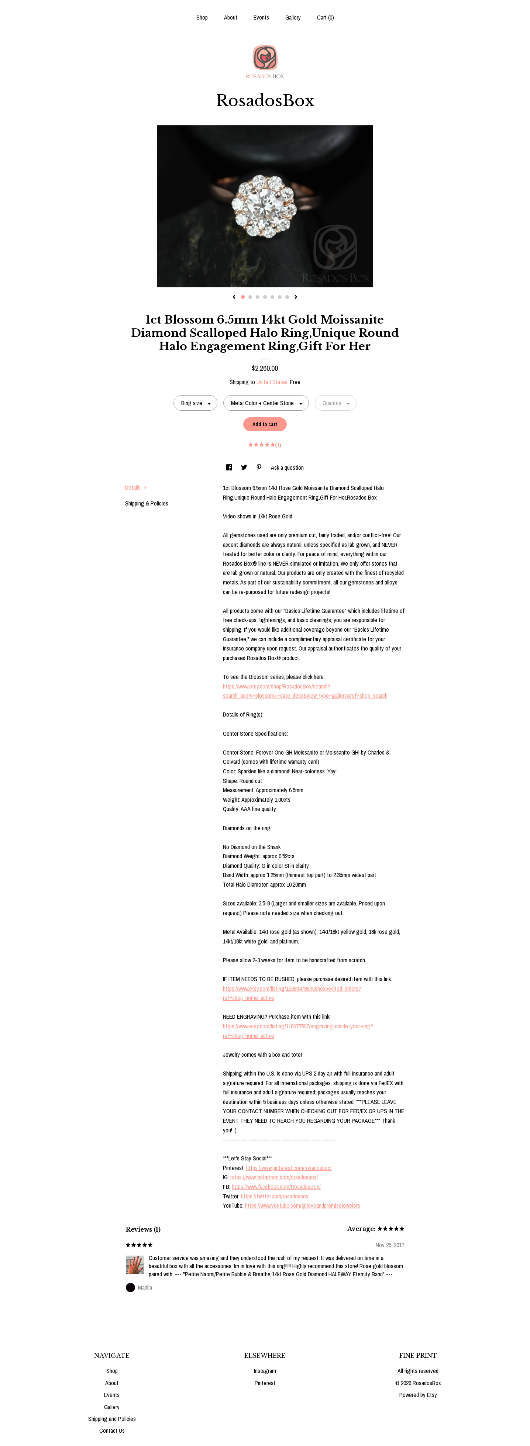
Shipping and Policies (112, 1419)
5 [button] (272, 297)
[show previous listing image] (234, 297)
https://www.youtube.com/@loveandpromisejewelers (302, 1205)
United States (272, 382)
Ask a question (287, 467)
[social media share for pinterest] (260, 467)
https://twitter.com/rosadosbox (275, 1196)
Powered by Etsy (418, 1395)
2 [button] (250, 297)
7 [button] (287, 297)
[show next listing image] (296, 297)
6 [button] (280, 297)
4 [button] (265, 297)
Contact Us (112, 1430)
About (230, 17)
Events (261, 17)
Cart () (325, 17)
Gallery (293, 17)
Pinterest (265, 1383)
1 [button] (243, 297)
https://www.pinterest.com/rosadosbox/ (289, 1168)
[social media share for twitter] (245, 467)
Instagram (265, 1371)
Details (136, 487)
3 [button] (257, 297)
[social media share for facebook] (230, 467)
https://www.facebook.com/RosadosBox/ (276, 1187)
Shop (202, 17)
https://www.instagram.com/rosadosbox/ (274, 1177)
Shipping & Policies (146, 503)
